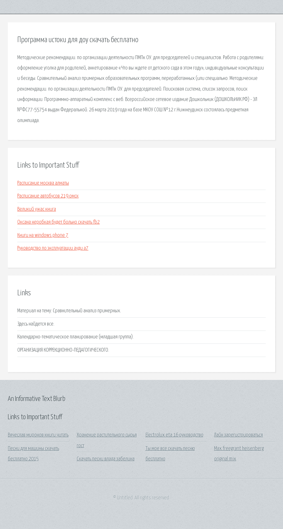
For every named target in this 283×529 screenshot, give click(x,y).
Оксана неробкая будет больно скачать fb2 (58, 222)
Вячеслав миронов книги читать (38, 435)
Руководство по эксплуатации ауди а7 (52, 248)
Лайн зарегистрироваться (238, 435)
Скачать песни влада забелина (106, 459)
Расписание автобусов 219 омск (48, 196)
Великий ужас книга (36, 209)
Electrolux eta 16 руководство (174, 435)
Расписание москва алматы (43, 183)
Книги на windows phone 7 (42, 235)
